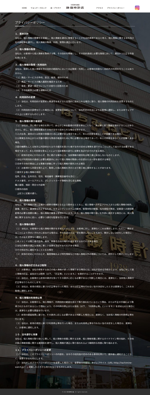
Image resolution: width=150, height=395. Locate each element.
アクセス (99, 8)
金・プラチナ (55, 8)
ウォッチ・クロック (38, 8)
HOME (24, 8)
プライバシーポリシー (115, 8)
